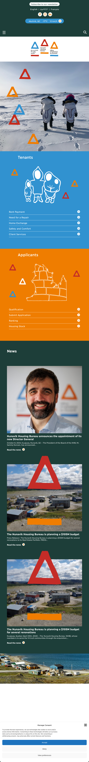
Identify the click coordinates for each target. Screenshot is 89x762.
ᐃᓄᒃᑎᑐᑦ (44, 9)
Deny (44, 749)
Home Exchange (44, 223)
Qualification (44, 309)
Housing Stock (44, 326)
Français (55, 9)
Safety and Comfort (44, 228)
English (33, 9)
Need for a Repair (44, 217)
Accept (44, 742)
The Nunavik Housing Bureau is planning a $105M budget (43, 534)
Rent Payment (44, 211)
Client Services (44, 234)
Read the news (16, 449)
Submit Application (44, 315)
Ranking (44, 320)
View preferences (44, 755)
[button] (85, 725)
